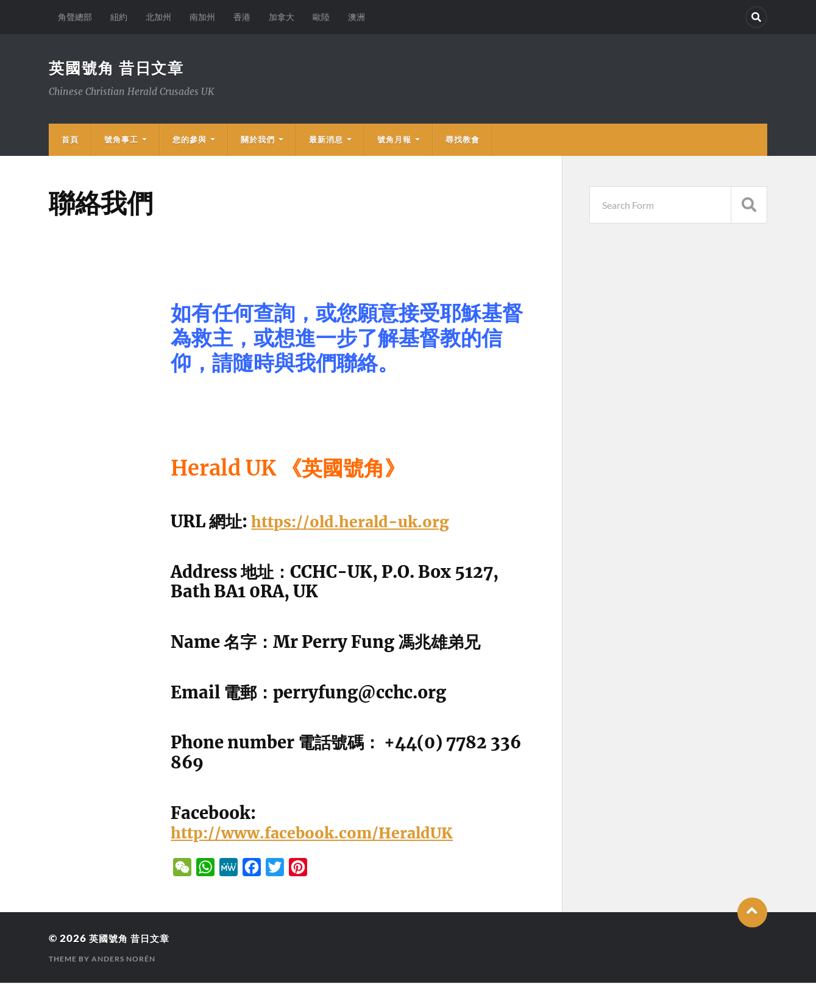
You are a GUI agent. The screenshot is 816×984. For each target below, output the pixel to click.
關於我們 (258, 141)
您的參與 (189, 141)
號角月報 (394, 141)
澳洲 (356, 17)
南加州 (202, 17)
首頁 (70, 141)
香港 (241, 17)
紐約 (118, 17)
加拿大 (281, 17)
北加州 (158, 17)
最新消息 (326, 141)
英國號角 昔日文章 (119, 68)
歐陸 (321, 17)
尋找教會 (462, 141)
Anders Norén (123, 960)
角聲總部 (75, 17)
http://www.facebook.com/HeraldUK (324, 833)
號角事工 (121, 141)
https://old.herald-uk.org (358, 522)
